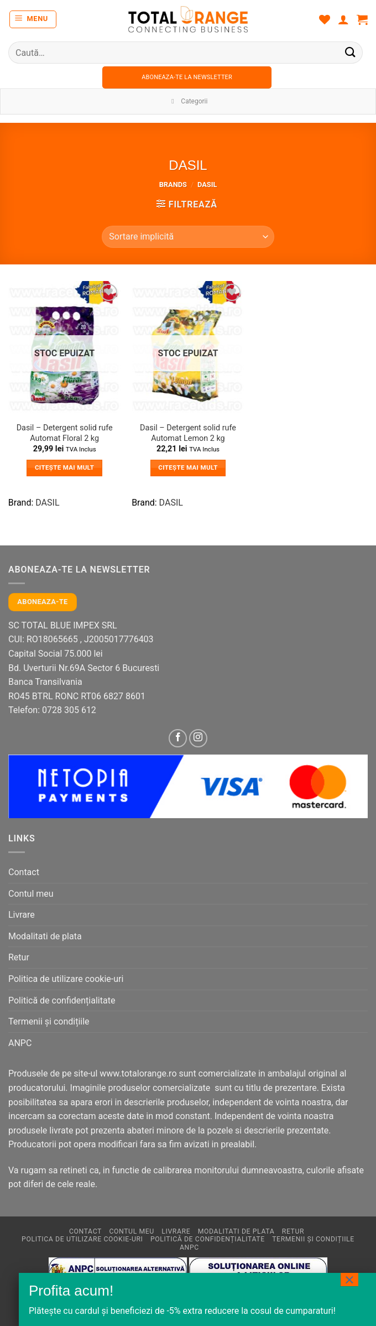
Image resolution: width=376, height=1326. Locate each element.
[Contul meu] (343, 19)
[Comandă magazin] (188, 237)
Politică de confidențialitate (61, 1000)
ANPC (20, 1043)
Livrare (21, 914)
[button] (33, 19)
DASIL (47, 502)
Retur (18, 957)
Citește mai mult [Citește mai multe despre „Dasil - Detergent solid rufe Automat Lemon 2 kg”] (187, 467)
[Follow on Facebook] (178, 738)
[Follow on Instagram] (198, 738)
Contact (23, 872)
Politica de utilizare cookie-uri (65, 979)
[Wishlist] (324, 19)
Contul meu (31, 893)
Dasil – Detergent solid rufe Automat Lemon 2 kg (188, 433)
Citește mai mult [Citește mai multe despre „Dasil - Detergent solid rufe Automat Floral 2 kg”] (64, 467)
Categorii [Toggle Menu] (188, 101)
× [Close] (349, 1279)
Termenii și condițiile (49, 1021)
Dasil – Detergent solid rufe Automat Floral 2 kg (65, 433)
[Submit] (351, 52)
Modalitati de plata (45, 936)
